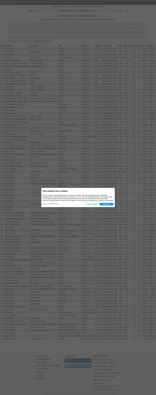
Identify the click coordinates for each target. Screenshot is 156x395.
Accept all (106, 204)
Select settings (92, 204)
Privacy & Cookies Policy (51, 203)
